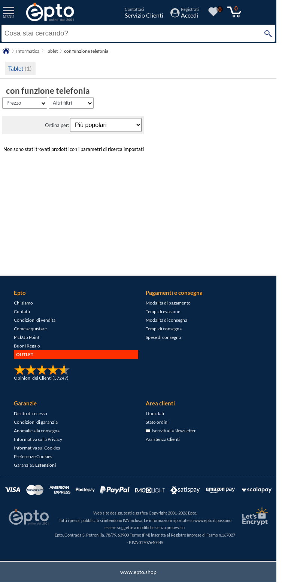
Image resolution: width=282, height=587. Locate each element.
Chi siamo (23, 302)
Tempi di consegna (164, 328)
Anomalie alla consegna (37, 430)
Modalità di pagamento (168, 302)
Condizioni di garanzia (36, 422)
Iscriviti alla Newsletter (171, 430)
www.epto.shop (138, 572)
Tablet (20, 68)
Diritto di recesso (30, 413)
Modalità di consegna (166, 320)
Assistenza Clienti (163, 439)
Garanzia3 (35, 465)
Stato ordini (157, 422)
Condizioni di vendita (34, 320)
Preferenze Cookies (33, 456)
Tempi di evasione (163, 311)
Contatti (22, 311)
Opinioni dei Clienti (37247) (41, 378)
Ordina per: (57, 125)
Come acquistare (30, 328)
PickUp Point (26, 337)
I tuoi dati (155, 413)
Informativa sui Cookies (37, 447)
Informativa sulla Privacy (38, 439)
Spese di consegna (163, 337)
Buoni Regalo (27, 345)
